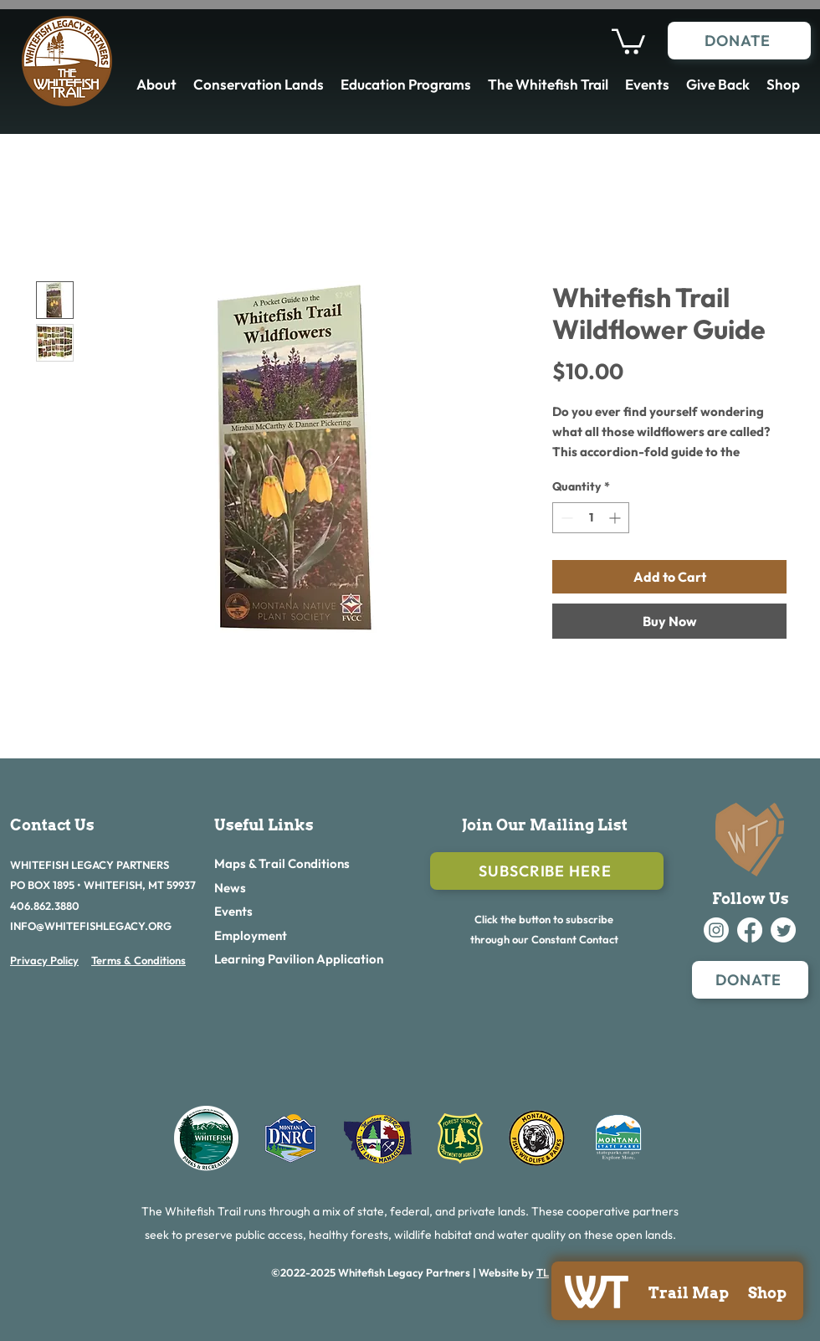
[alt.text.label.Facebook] (749, 930)
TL (542, 1272)
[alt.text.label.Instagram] (716, 930)
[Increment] (616, 517)
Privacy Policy (44, 960)
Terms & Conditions (138, 960)
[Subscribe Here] (547, 871)
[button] (628, 40)
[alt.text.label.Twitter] (783, 930)
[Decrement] (565, 517)
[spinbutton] (591, 517)
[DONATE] (739, 40)
